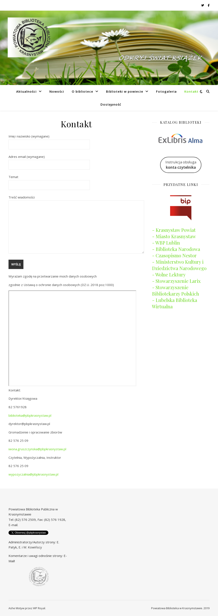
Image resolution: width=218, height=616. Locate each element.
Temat (49, 181)
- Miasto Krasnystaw (174, 236)
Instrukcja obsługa (180, 165)
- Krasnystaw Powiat (174, 230)
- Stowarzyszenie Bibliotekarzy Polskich (175, 290)
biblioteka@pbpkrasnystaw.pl (30, 415)
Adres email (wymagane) (49, 160)
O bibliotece (82, 91)
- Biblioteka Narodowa (176, 249)
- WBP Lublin (166, 242)
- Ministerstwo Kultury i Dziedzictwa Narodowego (179, 265)
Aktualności (26, 91)
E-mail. (13, 525)
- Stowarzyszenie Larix (176, 281)
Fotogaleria (166, 91)
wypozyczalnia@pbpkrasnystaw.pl (33, 474)
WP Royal (39, 608)
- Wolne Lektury (169, 274)
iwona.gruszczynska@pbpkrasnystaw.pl (37, 449)
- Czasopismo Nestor (174, 255)
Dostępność (110, 104)
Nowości (56, 91)
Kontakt (191, 91)
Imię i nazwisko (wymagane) (49, 140)
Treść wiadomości (76, 225)
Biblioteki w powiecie (124, 91)
